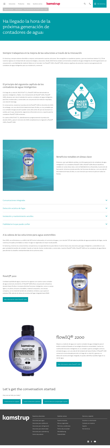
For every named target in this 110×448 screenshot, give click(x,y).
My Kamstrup (86, 429)
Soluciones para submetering (40, 431)
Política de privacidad (63, 429)
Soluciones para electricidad (40, 429)
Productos (21, 4)
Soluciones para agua (38, 420)
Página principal (8, 9)
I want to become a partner (31, 401)
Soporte (84, 426)
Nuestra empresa (62, 420)
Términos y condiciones (63, 426)
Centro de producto (37, 434)
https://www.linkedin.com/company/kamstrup (88, 441)
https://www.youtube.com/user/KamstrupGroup (95, 441)
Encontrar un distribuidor (89, 420)
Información (18, 9)
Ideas (28, 4)
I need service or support (11, 401)
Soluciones (12, 4)
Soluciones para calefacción (40, 423)
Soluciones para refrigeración (40, 426)
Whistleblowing (61, 431)
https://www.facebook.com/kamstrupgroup (91, 441)
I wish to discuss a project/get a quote (55, 401)
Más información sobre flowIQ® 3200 (15, 299)
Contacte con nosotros (88, 423)
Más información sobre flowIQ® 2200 (69, 364)
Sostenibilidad (61, 434)
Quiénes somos (37, 4)
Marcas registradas (62, 423)
